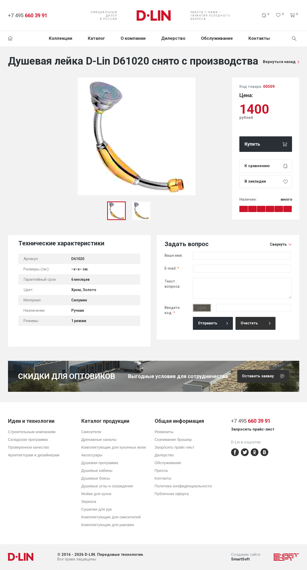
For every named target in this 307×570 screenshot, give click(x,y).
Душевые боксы (95, 478)
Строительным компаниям (32, 432)
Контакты (259, 38)
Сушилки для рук (96, 509)
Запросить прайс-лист (174, 447)
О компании (133, 38)
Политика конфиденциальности (183, 486)
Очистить (249, 323)
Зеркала (88, 501)
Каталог (96, 38)
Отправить (207, 323)
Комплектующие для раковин (107, 524)
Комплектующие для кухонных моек (113, 447)
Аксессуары (92, 455)
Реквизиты (164, 432)
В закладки (255, 181)
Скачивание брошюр (173, 439)
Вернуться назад (279, 61)
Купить (252, 144)
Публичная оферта (172, 493)
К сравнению (257, 165)
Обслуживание (217, 38)
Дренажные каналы (98, 439)
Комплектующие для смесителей (111, 517)
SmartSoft (240, 559)
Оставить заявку (265, 376)
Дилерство (173, 38)
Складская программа (28, 439)
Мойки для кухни (96, 493)
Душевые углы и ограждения (107, 486)
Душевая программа (99, 462)
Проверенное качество (28, 447)
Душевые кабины (97, 470)
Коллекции (60, 38)
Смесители (91, 432)
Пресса (161, 470)
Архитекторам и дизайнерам (33, 455)
